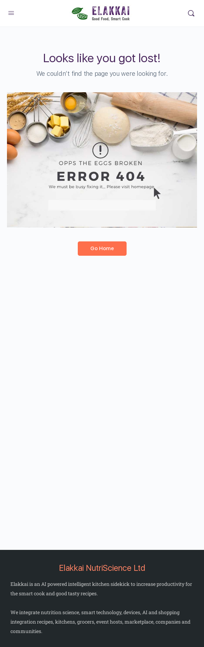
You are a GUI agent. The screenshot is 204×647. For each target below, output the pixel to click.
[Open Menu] (11, 13)
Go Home (102, 248)
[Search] (191, 13)
